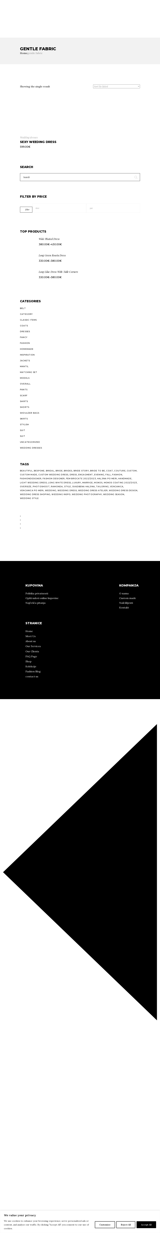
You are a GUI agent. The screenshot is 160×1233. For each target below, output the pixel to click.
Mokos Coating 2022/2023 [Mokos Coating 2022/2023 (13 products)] (120, 482)
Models (25, 378)
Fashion (25, 343)
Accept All (146, 1224)
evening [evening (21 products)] (99, 474)
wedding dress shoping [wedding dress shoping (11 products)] (35, 494)
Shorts (24, 407)
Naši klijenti (126, 602)
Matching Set (28, 372)
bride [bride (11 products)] (59, 471)
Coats (24, 325)
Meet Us (30, 636)
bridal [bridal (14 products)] (50, 471)
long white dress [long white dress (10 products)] (59, 482)
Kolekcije (20, 16)
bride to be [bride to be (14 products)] (97, 471)
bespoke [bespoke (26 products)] (39, 471)
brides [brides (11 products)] (68, 471)
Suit (22, 430)
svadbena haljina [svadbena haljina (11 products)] (83, 486)
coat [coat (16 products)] (109, 471)
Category (26, 314)
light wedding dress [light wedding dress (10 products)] (33, 482)
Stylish (24, 424)
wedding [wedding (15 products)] (50, 490)
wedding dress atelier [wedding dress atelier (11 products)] (93, 490)
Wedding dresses (29, 137)
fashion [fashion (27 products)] (117, 474)
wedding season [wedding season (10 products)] (113, 494)
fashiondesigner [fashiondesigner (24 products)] (30, 478)
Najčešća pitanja (35, 602)
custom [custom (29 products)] (132, 471)
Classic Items (28, 320)
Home (29, 631)
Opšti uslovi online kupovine (41, 598)
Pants (24, 389)
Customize (104, 1224)
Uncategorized (30, 442)
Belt (23, 308)
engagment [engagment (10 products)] (85, 474)
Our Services (33, 646)
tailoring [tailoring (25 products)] (102, 486)
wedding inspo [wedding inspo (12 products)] (61, 494)
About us (30, 641)
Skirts (24, 419)
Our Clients (32, 651)
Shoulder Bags (29, 413)
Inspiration (27, 355)
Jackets (25, 360)
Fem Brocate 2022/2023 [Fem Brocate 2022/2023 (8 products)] (81, 478)
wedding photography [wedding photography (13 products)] (87, 494)
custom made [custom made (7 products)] (28, 474)
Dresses (25, 331)
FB (4, 24)
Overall (25, 384)
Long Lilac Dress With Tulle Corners (58, 271)
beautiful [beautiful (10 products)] (26, 471)
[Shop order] (116, 86)
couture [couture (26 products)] (119, 471)
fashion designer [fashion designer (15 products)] (54, 478)
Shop (28, 661)
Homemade (27, 349)
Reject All (126, 1224)
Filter (27, 209)
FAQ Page (31, 656)
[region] (80, 1222)
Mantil (24, 366)
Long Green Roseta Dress (52, 255)
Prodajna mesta (40, 16)
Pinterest (11, 24)
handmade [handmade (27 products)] (125, 478)
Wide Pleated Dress (49, 239)
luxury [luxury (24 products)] (76, 482)
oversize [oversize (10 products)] (26, 486)
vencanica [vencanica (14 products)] (116, 486)
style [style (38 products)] (67, 486)
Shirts (24, 401)
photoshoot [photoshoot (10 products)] (41, 486)
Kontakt (124, 607)
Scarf (23, 395)
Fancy (23, 337)
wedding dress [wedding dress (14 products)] (67, 490)
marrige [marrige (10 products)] (87, 482)
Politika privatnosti (36, 593)
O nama (4, 16)
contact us (31, 676)
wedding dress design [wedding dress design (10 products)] (123, 490)
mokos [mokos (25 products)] (98, 482)
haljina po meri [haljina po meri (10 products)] (107, 478)
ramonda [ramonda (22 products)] (57, 486)
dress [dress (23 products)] (73, 474)
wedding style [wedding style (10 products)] (29, 498)
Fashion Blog (33, 671)
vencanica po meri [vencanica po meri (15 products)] (32, 490)
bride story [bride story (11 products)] (81, 471)
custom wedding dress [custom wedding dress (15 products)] (53, 474)
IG (1, 24)
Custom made (127, 598)
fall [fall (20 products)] (108, 474)
